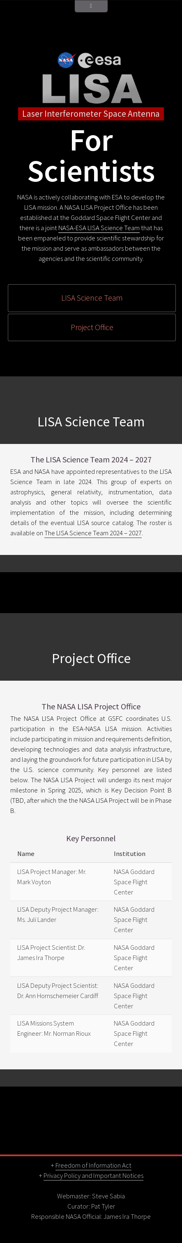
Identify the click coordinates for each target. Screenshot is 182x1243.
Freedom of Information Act (93, 1165)
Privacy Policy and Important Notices (93, 1175)
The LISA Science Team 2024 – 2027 (93, 533)
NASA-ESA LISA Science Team (99, 228)
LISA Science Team (92, 298)
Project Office (92, 327)
